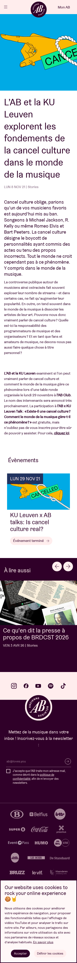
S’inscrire (68, 761)
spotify (51, 686)
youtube (38, 686)
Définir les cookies (50, 953)
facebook (26, 685)
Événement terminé (31, 540)
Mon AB (64, 7)
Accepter (20, 953)
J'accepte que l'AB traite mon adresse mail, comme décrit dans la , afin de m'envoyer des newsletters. (39, 777)
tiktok (63, 686)
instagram (14, 686)
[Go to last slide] (57, 566)
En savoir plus (43, 942)
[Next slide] (68, 566)
